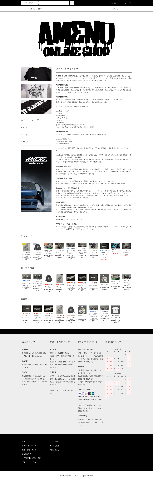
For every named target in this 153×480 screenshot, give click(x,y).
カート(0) (126, 3)
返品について (26, 454)
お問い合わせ (115, 9)
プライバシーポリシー (30, 462)
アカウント (113, 3)
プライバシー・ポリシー (73, 80)
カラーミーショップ (77, 78)
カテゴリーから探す (34, 9)
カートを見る (54, 446)
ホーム (23, 9)
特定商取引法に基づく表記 (31, 458)
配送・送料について (29, 450)
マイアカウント (55, 441)
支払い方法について (29, 446)
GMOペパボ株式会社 (93, 76)
